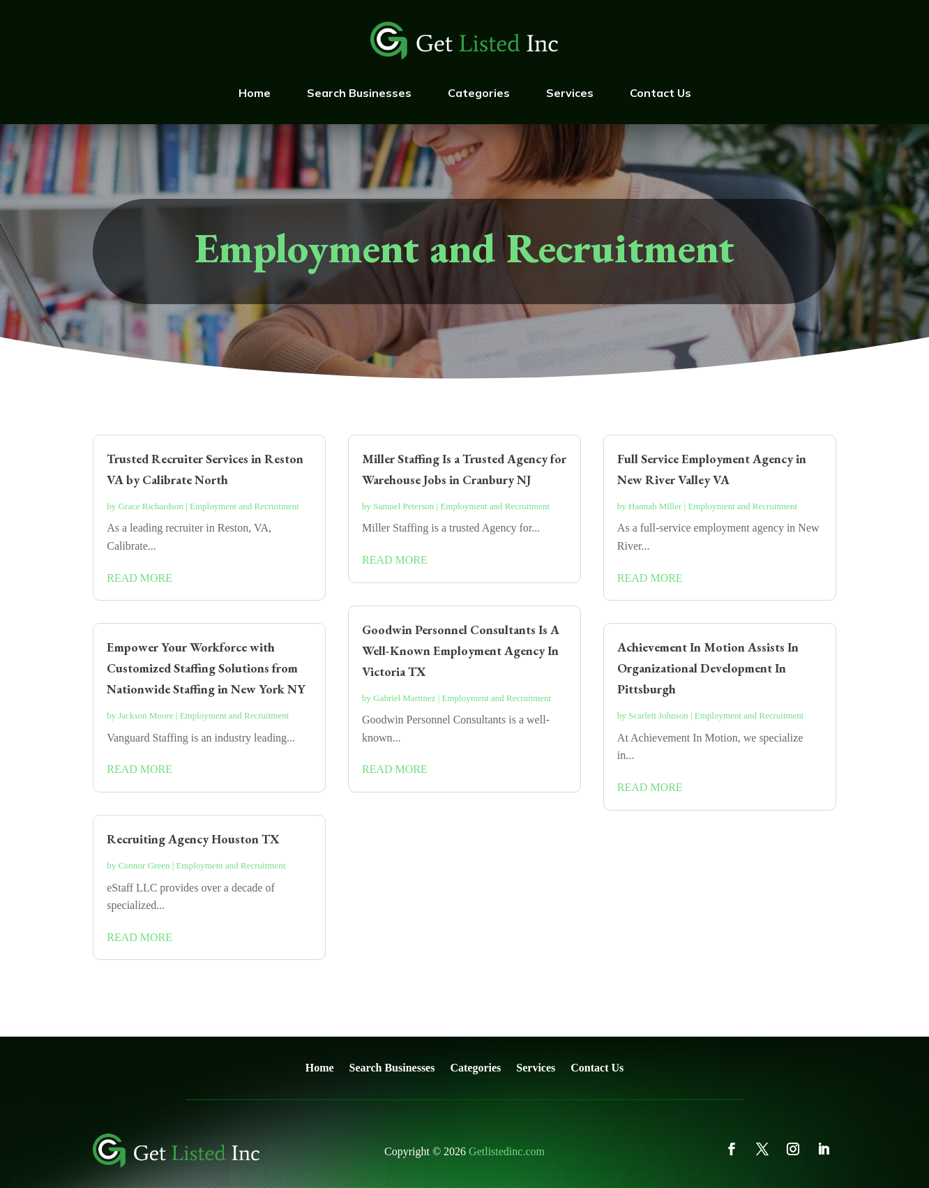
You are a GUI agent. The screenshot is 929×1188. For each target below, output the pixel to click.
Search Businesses (359, 93)
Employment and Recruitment (244, 506)
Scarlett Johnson (658, 715)
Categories (479, 93)
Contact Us (660, 93)
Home (255, 93)
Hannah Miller (654, 506)
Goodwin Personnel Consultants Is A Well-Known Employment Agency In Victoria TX (460, 650)
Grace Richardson (150, 506)
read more (139, 578)
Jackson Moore (145, 715)
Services (570, 93)
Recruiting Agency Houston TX (193, 839)
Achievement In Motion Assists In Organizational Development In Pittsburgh (708, 668)
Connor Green (143, 865)
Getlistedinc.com (507, 1151)
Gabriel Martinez (404, 698)
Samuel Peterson (403, 506)
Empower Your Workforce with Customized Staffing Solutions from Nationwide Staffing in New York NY (206, 668)
